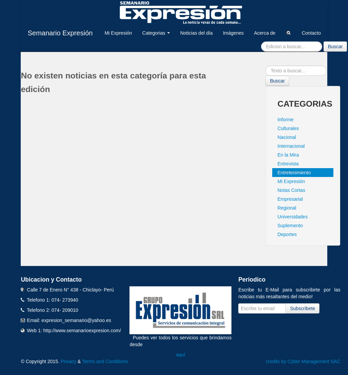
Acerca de (264, 33)
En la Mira (288, 155)
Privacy (68, 361)
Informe (285, 119)
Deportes (287, 234)
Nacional (286, 137)
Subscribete (302, 308)
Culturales (288, 128)
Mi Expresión (118, 33)
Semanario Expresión (60, 33)
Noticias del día (196, 33)
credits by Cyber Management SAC (303, 361)
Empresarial (290, 199)
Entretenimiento (294, 172)
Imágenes (233, 33)
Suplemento (290, 225)
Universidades (292, 216)
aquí (180, 354)
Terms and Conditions (105, 361)
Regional (286, 208)
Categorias (156, 33)
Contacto (311, 33)
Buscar (335, 46)
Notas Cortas (291, 190)
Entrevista (287, 163)
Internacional (290, 146)
